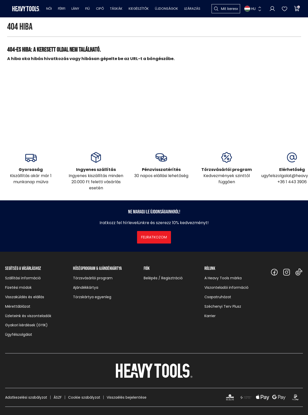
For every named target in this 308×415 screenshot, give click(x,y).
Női (49, 8)
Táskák (116, 8)
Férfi (61, 8)
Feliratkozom (154, 237)
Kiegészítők (139, 8)
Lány (75, 8)
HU (250, 9)
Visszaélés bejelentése (126, 397)
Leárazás (192, 8)
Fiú (87, 8)
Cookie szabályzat (84, 397)
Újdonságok (166, 8)
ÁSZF (58, 397)
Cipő (100, 8)
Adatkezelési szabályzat (26, 397)
